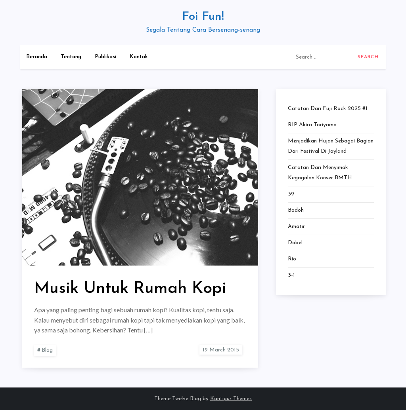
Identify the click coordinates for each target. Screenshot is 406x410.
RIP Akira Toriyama (312, 125)
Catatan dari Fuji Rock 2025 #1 (328, 109)
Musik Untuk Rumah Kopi (130, 288)
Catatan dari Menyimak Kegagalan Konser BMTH (320, 173)
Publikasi (105, 57)
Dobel (295, 243)
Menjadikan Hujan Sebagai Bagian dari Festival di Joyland (330, 146)
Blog (47, 350)
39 (291, 194)
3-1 (291, 275)
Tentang (71, 57)
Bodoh (296, 210)
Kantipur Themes (231, 399)
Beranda (36, 57)
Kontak (139, 57)
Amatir (296, 227)
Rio (292, 259)
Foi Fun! (203, 17)
